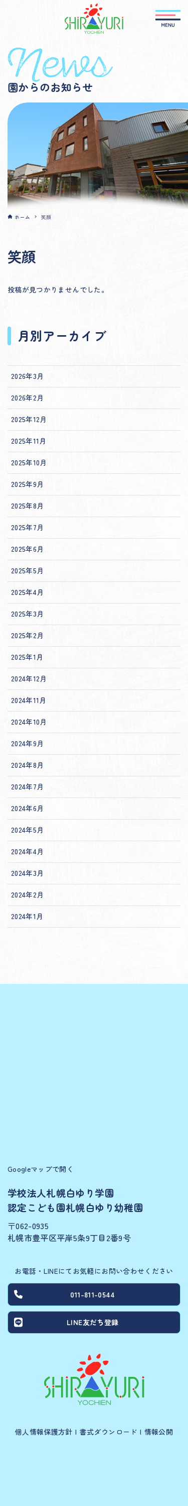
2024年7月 (27, 786)
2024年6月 (27, 808)
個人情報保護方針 (44, 1432)
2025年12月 (29, 419)
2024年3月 (27, 873)
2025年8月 (27, 505)
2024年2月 (27, 894)
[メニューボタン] (167, 18)
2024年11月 (29, 700)
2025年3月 (27, 614)
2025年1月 (27, 657)
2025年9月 (27, 484)
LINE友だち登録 (66, 1322)
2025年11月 (29, 441)
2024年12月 (29, 678)
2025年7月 (27, 527)
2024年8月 (27, 765)
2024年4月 (27, 851)
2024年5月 (27, 830)
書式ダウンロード (108, 1432)
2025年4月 (27, 592)
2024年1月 (27, 916)
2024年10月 (29, 722)
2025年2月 (27, 635)
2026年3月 (27, 376)
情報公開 (158, 1432)
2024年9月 (27, 743)
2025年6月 (27, 549)
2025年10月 (29, 462)
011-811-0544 (64, 1294)
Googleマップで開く (41, 1169)
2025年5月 (27, 570)
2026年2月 (27, 397)
